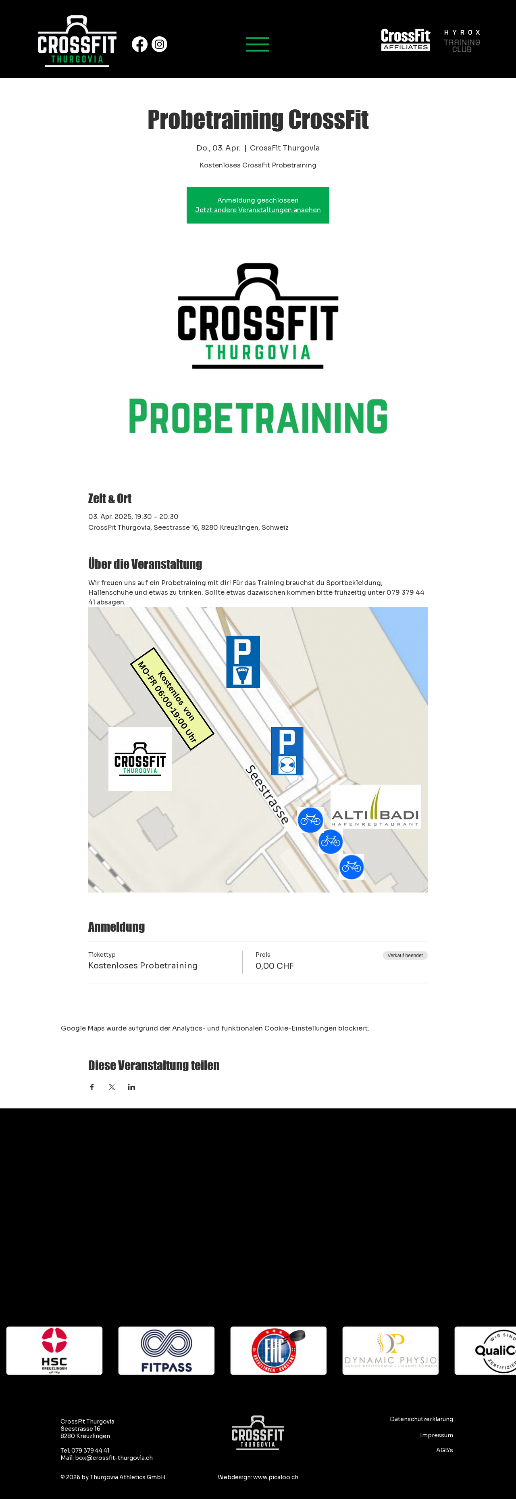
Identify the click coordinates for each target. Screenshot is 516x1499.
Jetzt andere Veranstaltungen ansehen (258, 210)
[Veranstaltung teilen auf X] (112, 1087)
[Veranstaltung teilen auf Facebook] (92, 1087)
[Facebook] (140, 44)
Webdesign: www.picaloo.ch (258, 1477)
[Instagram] (159, 44)
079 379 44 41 (90, 1450)
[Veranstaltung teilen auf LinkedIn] (131, 1087)
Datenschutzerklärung (421, 1419)
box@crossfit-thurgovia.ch (114, 1457)
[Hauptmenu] (258, 44)
